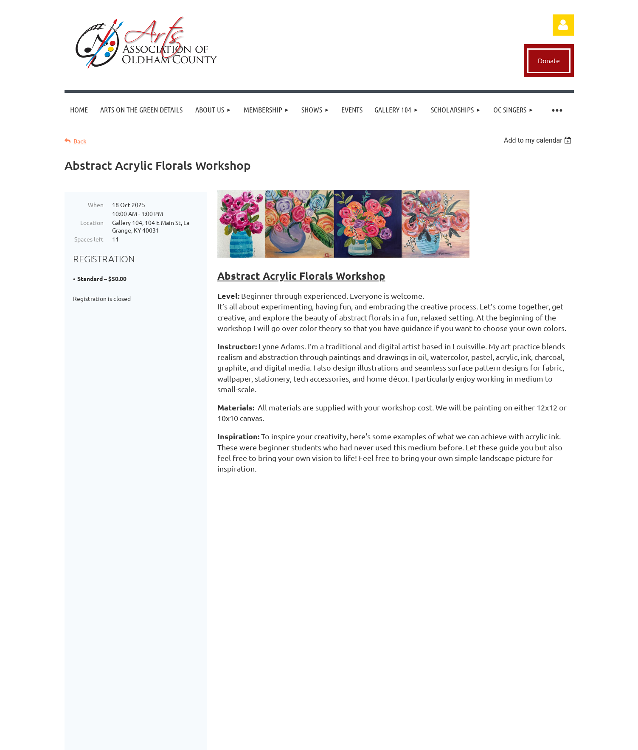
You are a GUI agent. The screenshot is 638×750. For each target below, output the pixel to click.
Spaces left (89, 239)
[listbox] (539, 140)
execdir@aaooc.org (346, 564)
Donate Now (320, 589)
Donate (549, 60)
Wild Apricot (501, 739)
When (96, 204)
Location (92, 222)
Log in (563, 25)
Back (80, 141)
